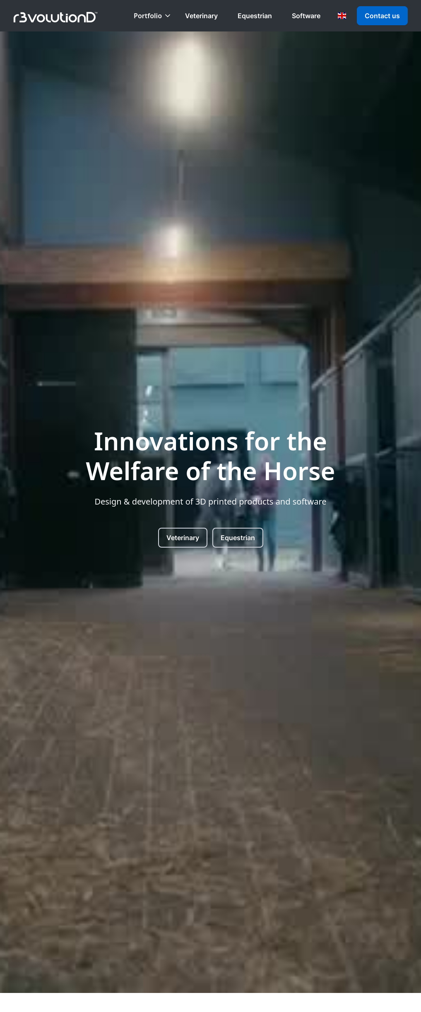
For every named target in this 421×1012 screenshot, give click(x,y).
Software (306, 16)
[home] (55, 15)
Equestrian (255, 16)
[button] (152, 15)
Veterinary (201, 16)
